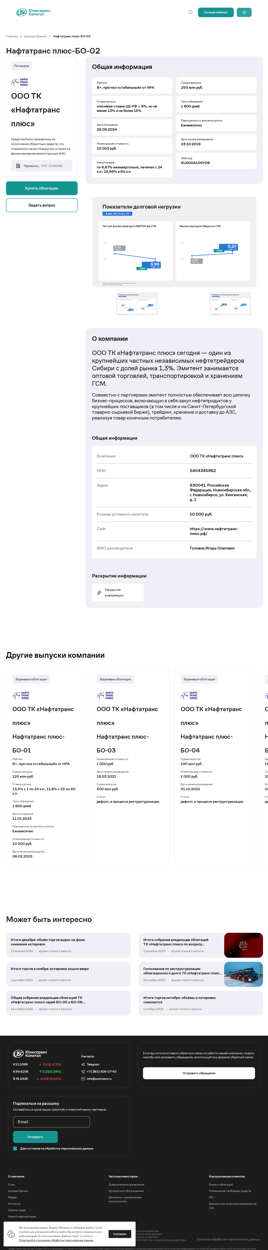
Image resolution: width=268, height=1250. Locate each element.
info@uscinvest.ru (99, 1083)
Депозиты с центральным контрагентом (125, 1188)
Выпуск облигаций (221, 1173)
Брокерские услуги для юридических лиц (233, 1195)
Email (23, 1126)
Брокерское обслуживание (126, 1180)
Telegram (93, 1068)
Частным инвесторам (123, 1166)
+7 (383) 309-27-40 (101, 1075)
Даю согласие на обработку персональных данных (56, 1138)
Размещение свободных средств (230, 1180)
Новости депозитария (22, 1205)
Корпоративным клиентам (227, 1166)
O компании (16, 1166)
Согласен (120, 1233)
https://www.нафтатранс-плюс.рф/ (214, 531)
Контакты (14, 1193)
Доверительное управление (126, 1173)
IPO (211, 1186)
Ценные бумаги (18, 1180)
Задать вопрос (41, 205)
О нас (11, 1173)
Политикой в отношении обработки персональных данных (56, 1240)
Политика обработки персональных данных (228, 1229)
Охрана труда (17, 1199)
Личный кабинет (215, 12)
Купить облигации (41, 188)
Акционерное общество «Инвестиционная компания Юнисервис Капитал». (50, 1217)
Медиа (12, 1186)
